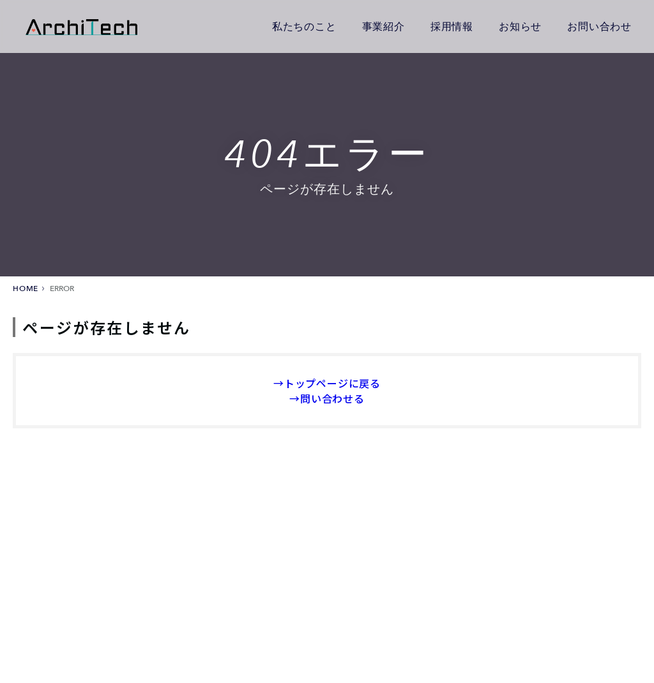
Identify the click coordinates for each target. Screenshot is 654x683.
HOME (25, 288)
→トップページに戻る (327, 383)
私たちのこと (304, 26)
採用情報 (451, 26)
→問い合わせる (327, 398)
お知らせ (520, 26)
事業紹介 (383, 26)
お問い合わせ (599, 26)
